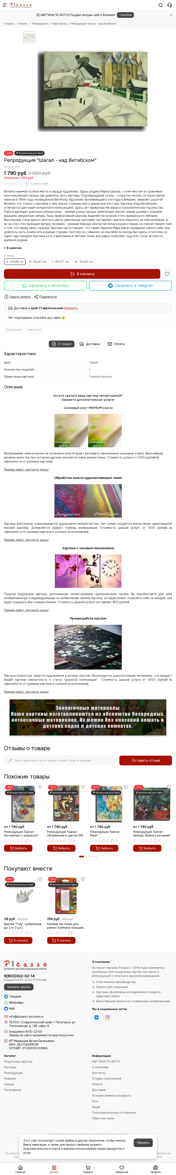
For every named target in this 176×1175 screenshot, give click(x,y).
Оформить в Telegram (130, 285)
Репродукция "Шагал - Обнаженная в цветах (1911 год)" (66, 833)
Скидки (9, 1084)
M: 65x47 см (37, 262)
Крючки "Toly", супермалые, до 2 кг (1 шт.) (23, 925)
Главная (9, 23)
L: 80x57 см (60, 262)
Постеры (10, 1067)
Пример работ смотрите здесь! (26, 610)
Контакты (98, 1073)
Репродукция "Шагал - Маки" (105, 833)
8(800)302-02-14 (19, 976)
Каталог (23, 23)
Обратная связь (103, 1118)
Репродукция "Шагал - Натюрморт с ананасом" (21, 833)
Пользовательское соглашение (114, 1112)
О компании (100, 1067)
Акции (96, 1107)
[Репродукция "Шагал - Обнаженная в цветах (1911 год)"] (66, 803)
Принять (143, 1143)
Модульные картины (18, 1061)
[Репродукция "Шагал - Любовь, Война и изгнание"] (152, 803)
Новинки (10, 1078)
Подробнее (125, 15)
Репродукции (40, 23)
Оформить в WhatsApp (45, 285)
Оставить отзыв (145, 760)
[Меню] (5, 5)
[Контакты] (169, 5)
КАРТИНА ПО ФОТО (106, 1061)
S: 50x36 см (14, 262)
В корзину (82, 273)
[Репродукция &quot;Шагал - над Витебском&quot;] (95, 89)
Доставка (90, 344)
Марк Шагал (59, 23)
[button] (81, 856)
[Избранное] (167, 274)
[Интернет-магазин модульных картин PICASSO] (21, 5)
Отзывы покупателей (106, 1078)
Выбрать (18, 848)
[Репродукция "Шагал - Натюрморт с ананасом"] (23, 803)
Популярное (12, 1090)
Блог (95, 1101)
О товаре (61, 344)
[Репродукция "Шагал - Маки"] (109, 803)
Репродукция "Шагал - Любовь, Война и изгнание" (151, 833)
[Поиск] (160, 5)
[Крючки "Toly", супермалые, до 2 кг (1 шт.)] (23, 895)
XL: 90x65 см (84, 262)
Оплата (116, 344)
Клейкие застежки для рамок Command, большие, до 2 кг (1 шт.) (65, 925)
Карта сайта (122, 1134)
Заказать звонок (18, 987)
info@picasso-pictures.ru (26, 1016)
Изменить (71, 308)
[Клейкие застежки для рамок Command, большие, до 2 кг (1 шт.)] (66, 895)
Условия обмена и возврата (111, 1095)
